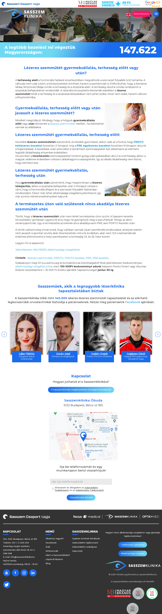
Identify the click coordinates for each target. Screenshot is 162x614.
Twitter (6, 585)
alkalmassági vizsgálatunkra (32, 265)
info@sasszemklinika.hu (23, 557)
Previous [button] (4, 334)
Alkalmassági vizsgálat (144, 545)
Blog (48, 564)
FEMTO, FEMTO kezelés (67, 257)
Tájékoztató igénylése (120, 545)
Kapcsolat (77, 551)
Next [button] (157, 334)
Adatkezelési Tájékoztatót (90, 490)
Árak (48, 547)
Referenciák (52, 551)
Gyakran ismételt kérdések (86, 539)
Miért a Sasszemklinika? (58, 555)
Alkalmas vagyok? (55, 539)
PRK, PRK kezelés (94, 257)
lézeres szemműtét (62, 123)
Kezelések (51, 543)
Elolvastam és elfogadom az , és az (79, 489)
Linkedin (33, 573)
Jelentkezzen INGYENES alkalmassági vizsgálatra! (45, 249)
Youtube (6, 573)
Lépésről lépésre (54, 559)
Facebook (132, 301)
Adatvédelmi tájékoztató (85, 543)
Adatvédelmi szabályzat (84, 547)
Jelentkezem (141, 13)
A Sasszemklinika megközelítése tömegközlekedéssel (81, 390)
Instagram (24, 573)
